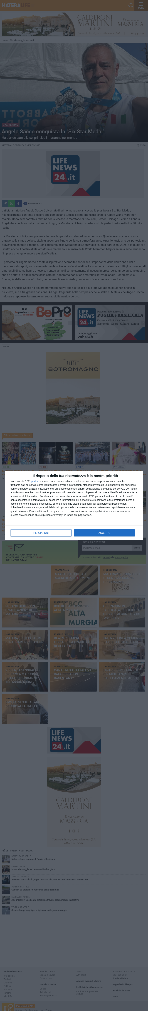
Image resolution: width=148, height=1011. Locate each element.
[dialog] (74, 505)
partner (35, 481)
